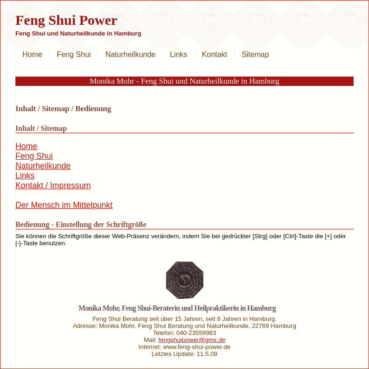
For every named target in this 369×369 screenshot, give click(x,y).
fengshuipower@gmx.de (192, 339)
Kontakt (214, 54)
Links (178, 54)
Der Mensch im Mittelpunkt (63, 205)
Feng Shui (74, 54)
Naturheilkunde (130, 54)
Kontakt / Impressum (53, 185)
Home (32, 54)
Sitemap (255, 54)
